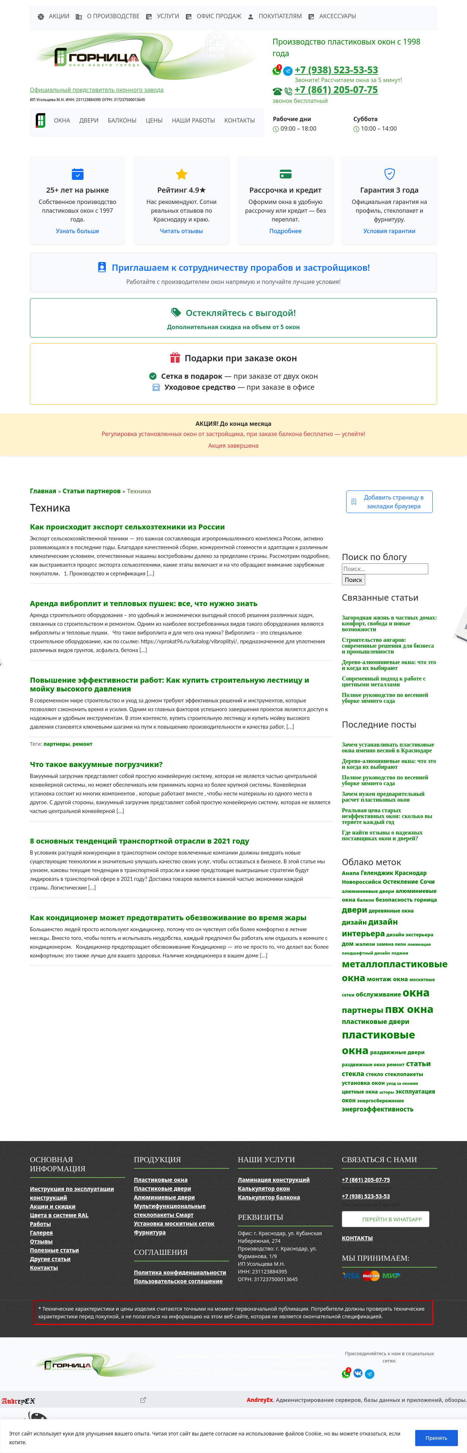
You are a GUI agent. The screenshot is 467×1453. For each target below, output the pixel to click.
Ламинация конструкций (274, 1179)
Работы (40, 1223)
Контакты (239, 120)
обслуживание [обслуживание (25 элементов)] (378, 994)
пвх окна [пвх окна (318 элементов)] (409, 1009)
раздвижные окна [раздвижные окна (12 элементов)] (363, 1064)
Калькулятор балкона (269, 1197)
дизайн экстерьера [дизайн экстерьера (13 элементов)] (409, 934)
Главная (43, 491)
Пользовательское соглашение (178, 1281)
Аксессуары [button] (332, 16)
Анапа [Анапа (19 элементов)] (350, 872)
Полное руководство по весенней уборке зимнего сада (385, 698)
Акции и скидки (53, 1206)
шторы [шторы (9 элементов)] (386, 1092)
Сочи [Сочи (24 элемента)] (427, 882)
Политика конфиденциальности (180, 1272)
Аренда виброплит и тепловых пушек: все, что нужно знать (144, 603)
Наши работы (193, 120)
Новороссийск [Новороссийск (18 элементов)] (361, 881)
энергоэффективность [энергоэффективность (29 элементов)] (378, 1109)
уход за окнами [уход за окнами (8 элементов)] (402, 1083)
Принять (436, 1437)
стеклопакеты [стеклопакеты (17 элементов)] (404, 1074)
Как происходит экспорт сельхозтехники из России (127, 527)
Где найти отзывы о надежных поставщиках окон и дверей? (382, 835)
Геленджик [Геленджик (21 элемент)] (377, 872)
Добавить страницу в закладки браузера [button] (387, 501)
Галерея (41, 1232)
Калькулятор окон (264, 1188)
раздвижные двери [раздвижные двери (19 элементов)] (397, 1052)
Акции (53, 16)
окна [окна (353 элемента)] (415, 992)
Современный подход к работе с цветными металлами (384, 681)
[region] (233, 1436)
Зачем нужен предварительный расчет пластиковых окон (383, 797)
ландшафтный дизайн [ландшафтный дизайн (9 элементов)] (366, 953)
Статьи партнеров (92, 491)
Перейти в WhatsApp (392, 1219)
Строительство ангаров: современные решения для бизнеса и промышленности (388, 646)
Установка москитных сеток (174, 1223)
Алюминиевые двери (164, 1197)
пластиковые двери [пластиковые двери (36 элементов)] (375, 1021)
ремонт (82, 743)
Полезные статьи (54, 1250)
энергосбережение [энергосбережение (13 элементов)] (380, 1100)
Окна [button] (62, 120)
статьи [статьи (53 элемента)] (418, 1063)
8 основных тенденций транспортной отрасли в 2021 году (139, 841)
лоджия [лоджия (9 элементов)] (399, 953)
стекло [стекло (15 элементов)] (374, 1074)
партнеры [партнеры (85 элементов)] (362, 1009)
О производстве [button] (107, 16)
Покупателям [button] (274, 16)
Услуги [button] (162, 16)
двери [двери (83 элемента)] (354, 909)
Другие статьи (50, 1259)
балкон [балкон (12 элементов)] (365, 900)
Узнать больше (77, 231)
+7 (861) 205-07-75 (336, 89)
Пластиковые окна (161, 1179)
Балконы (122, 120)
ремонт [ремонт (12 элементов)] (396, 1064)
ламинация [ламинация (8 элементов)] (419, 944)
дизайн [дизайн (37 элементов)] (354, 922)
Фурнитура (150, 1232)
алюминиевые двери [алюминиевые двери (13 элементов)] (368, 891)
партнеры (56, 743)
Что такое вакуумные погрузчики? (96, 764)
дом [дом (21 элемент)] (348, 943)
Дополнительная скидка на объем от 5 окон (233, 327)
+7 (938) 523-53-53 (336, 69)
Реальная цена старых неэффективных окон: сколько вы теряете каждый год (387, 816)
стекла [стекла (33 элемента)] (353, 1073)
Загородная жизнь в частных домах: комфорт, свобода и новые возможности (389, 623)
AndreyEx (260, 1399)
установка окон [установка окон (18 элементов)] (363, 1082)
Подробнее (285, 231)
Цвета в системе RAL (59, 1215)
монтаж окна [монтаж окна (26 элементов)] (387, 979)
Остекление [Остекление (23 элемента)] (400, 882)
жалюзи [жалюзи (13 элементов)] (365, 944)
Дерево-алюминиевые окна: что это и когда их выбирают (389, 665)
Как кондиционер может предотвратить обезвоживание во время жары (168, 917)
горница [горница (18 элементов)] (425, 899)
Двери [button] (89, 120)
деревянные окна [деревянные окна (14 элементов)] (391, 910)
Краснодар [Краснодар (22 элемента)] (411, 873)
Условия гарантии (389, 231)
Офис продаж (213, 16)
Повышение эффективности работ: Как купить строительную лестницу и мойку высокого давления (169, 684)
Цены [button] (154, 120)
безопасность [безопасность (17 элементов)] (394, 899)
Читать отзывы (181, 231)
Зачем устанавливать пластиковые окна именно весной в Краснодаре (388, 747)
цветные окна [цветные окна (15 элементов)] (360, 1091)
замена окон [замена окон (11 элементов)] (391, 944)
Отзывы (41, 1241)
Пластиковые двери (162, 1188)
